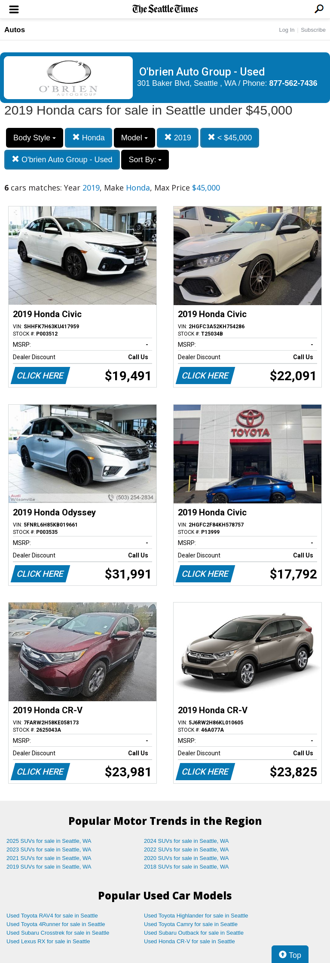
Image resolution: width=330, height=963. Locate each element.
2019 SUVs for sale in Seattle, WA (49, 866)
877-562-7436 (293, 83)
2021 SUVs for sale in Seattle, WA (49, 858)
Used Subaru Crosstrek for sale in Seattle (57, 933)
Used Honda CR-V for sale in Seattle (189, 941)
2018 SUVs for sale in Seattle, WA (186, 866)
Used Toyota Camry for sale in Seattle (191, 924)
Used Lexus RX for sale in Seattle (48, 941)
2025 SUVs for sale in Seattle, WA (49, 841)
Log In (286, 30)
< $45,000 (230, 137)
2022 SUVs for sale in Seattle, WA (186, 849)
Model (134, 137)
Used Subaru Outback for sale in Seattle (194, 933)
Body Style (34, 137)
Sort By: (145, 159)
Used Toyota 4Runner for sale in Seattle (55, 924)
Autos (14, 30)
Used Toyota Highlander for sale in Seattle (196, 915)
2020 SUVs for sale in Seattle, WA (186, 858)
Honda (88, 137)
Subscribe (313, 30)
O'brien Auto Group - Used (62, 159)
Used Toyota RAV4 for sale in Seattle (52, 915)
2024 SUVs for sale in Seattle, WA (186, 841)
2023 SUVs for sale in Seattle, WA (49, 849)
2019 (177, 137)
